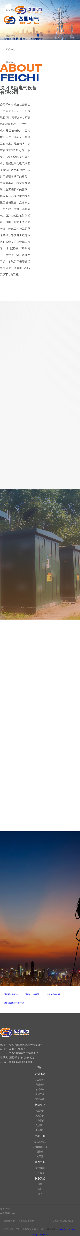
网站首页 (10, 10)
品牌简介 (40, 1079)
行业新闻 (40, 1120)
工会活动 (40, 1130)
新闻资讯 (10, 36)
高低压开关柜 (40, 1146)
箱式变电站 (40, 1141)
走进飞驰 (10, 23)
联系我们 (10, 75)
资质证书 (40, 1084)
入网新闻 (40, 1115)
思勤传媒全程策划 (27, 1221)
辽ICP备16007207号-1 (61, 1221)
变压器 (40, 1156)
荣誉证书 (40, 1089)
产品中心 (10, 49)
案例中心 (10, 62)
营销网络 (40, 1099)
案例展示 (40, 1168)
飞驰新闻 (40, 1110)
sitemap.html (36, 1234)
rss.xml (46, 1234)
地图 (40, 1194)
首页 (40, 1067)
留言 (40, 1184)
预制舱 (40, 1151)
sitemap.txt (73, 1229)
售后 (40, 1189)
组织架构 (40, 1094)
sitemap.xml (62, 1229)
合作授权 (40, 1172)
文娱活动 (40, 1125)
